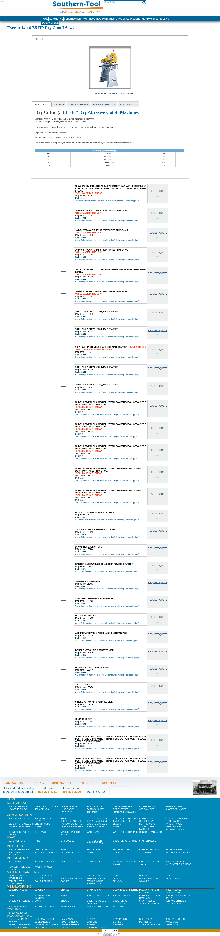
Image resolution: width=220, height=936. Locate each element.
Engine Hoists (147, 806)
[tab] (39, 39)
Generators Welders (21, 824)
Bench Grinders (18, 890)
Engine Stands (173, 806)
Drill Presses (173, 890)
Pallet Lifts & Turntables (16, 882)
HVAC (84, 19)
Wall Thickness (44, 867)
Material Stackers (98, 878)
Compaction (146, 818)
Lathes (12, 895)
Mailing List (61, 783)
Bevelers (40, 890)
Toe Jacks (92, 812)
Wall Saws (93, 832)
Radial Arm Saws (96, 927)
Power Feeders (70, 924)
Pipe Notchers (121, 895)
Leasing (37, 783)
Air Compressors (19, 818)
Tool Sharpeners (149, 904)
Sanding (91, 924)
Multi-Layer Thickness (178, 864)
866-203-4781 (72, 12)
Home (45, 19)
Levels (117, 824)
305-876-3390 (71, 791)
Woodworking (50, 23)
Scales (91, 852)
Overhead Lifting (149, 878)
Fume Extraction (149, 849)
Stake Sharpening (149, 924)
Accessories (16, 861)
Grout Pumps (42, 824)
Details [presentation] (59, 104)
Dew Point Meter (96, 861)
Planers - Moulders (46, 924)
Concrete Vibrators (151, 832)
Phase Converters (98, 895)
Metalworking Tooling (43, 896)
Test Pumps (145, 852)
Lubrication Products (68, 810)
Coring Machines (97, 821)
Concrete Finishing (176, 818)
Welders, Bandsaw (98, 906)
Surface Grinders (175, 901)
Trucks (117, 881)
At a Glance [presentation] (42, 104)
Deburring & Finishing (125, 890)
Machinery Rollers (72, 878)
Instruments (109, 19)
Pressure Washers (72, 826)
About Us (109, 783)
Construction (72, 19)
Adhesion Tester (44, 861)
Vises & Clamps (17, 906)
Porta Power (120, 809)
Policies (85, 783)
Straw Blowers (174, 829)
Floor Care (93, 849)
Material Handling (129, 19)
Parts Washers (95, 809)
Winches (144, 881)
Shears (65, 901)
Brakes (65, 890)
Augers (65, 818)
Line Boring (67, 927)
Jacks (168, 876)
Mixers (39, 826)
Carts (64, 876)
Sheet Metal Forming (125, 841)
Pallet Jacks (172, 878)
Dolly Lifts (145, 876)
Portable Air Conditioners (95, 842)
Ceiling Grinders (97, 818)
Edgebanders (43, 922)
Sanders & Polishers (21, 901)
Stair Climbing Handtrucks (95, 882)
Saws (116, 826)
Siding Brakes (173, 826)
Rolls (168, 898)
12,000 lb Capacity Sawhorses (19, 877)
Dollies (117, 876)
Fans (37, 841)
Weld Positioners (45, 906)
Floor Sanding (69, 922)
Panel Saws (171, 922)
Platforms (15, 852)
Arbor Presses (70, 806)
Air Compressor (18, 806)
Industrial (95, 19)
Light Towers (147, 824)
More (116, 878)
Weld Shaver (68, 906)
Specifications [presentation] (78, 104)
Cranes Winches (122, 806)
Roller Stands (43, 881)
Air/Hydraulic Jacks (46, 806)
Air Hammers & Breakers (43, 819)
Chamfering (94, 890)
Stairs (116, 852)
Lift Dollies (67, 841)
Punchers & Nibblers (177, 895)
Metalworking (149, 19)
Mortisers (145, 922)
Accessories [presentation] (128, 104)
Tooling (164, 19)
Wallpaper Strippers (177, 852)
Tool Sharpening (18, 927)
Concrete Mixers (71, 821)
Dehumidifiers (17, 841)
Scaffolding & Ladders (147, 827)
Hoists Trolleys (18, 809)
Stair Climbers (147, 841)
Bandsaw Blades (18, 913)
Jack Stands (42, 809)
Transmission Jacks (124, 812)
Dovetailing (120, 919)
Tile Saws (40, 832)
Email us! (93, 12)
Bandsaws (67, 919)
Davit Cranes (94, 876)
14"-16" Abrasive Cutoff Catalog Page (110, 93)
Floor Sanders (174, 821)
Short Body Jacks (175, 809)
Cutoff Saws (146, 821)
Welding (13, 855)
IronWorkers (173, 893)
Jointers (92, 922)
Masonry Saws (173, 824)
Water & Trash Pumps (125, 832)
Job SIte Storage (97, 824)
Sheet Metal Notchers (120, 902)
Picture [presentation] (40, 39)
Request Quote (157, 191)
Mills (64, 895)
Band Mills (41, 927)
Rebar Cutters (95, 826)
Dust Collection (44, 849)
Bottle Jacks (94, 806)
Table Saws (171, 924)
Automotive (56, 19)
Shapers (118, 924)
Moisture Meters (175, 861)
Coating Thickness (71, 861)
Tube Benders (173, 904)
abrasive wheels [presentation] (104, 104)
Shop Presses (147, 901)
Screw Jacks (146, 809)
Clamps (91, 919)
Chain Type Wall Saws (125, 818)
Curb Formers (121, 821)
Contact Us (13, 783)
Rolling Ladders (70, 852)
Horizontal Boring (72, 824)
